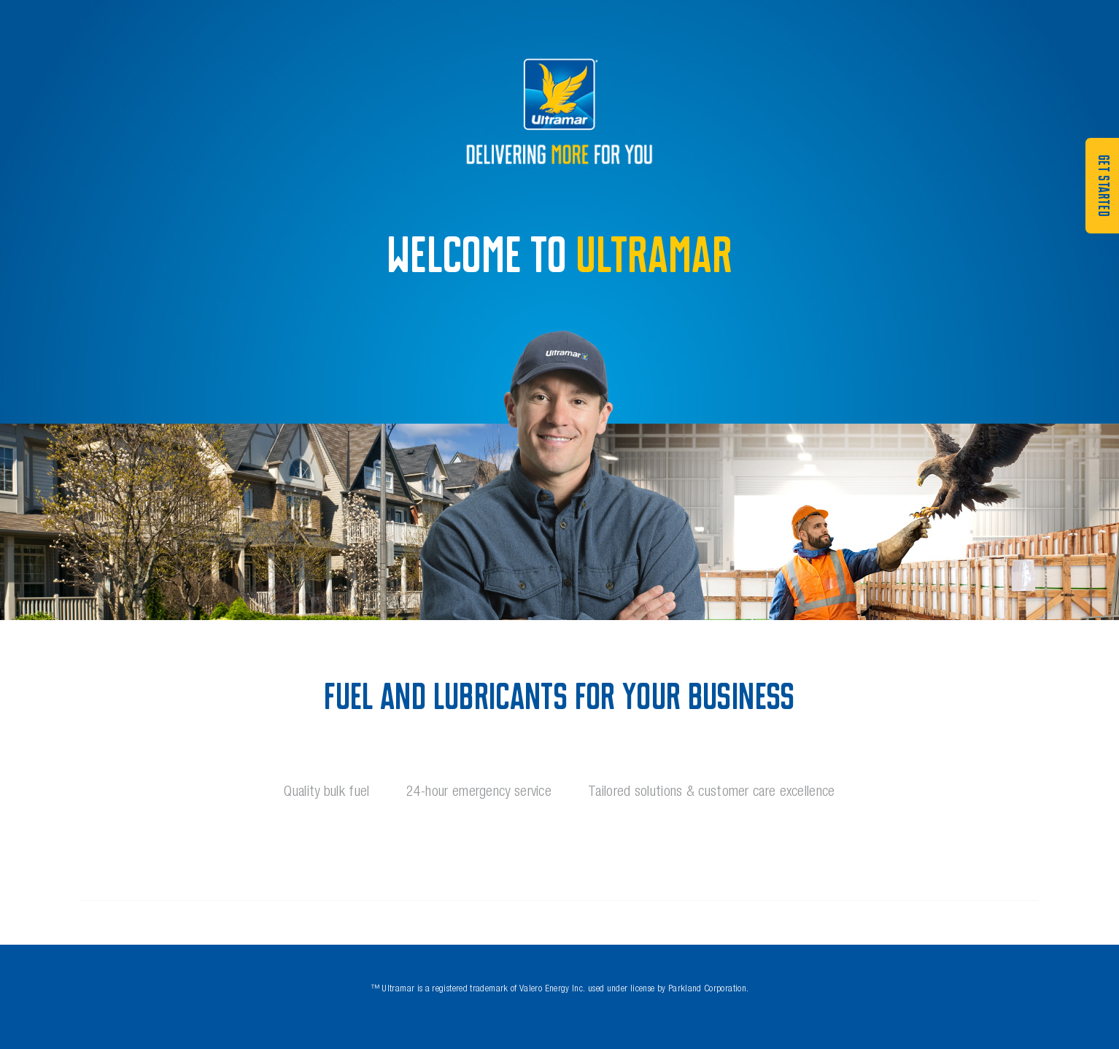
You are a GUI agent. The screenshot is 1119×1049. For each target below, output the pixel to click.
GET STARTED (1103, 186)
